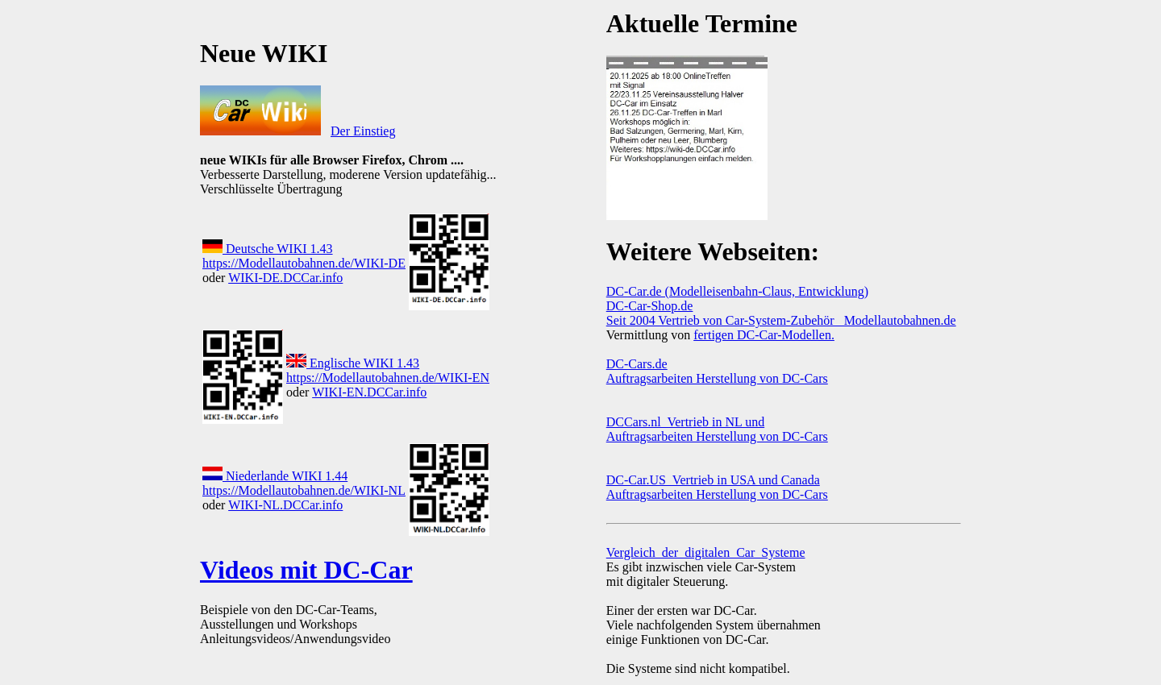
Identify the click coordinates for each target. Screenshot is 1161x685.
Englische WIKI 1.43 (352, 363)
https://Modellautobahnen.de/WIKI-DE (304, 263)
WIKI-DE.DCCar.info (285, 277)
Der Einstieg (363, 131)
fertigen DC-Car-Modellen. (763, 335)
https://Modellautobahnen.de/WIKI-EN (387, 377)
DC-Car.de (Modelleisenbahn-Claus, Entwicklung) (737, 291)
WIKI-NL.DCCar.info (285, 505)
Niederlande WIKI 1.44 (274, 476)
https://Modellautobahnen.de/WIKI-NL (304, 490)
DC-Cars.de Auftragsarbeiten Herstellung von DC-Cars (717, 371)
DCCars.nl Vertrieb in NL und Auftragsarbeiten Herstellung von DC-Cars (717, 429)
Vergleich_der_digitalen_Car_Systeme (705, 552)
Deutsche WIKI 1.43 (267, 248)
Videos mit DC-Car (306, 569)
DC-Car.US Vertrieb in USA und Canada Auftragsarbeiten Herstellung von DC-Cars (717, 487)
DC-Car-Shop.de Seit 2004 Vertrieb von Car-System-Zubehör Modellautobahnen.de (781, 313)
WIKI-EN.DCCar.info (369, 392)
